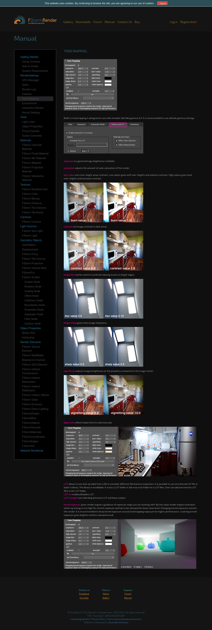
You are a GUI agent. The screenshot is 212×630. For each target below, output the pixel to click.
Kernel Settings (31, 112)
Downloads (83, 22)
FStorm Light (29, 235)
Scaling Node (32, 291)
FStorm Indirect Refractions (31, 379)
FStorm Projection (32, 263)
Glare (25, 84)
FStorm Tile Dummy (33, 258)
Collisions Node (34, 300)
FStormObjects (31, 422)
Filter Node (31, 319)
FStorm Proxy (30, 254)
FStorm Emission (32, 404)
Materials (25, 140)
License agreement (80, 619)
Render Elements (30, 342)
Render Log (29, 89)
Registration (188, 22)
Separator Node (34, 314)
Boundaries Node (35, 305)
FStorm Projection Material (32, 169)
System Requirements (35, 70)
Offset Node (32, 295)
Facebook (84, 593)
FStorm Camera (31, 221)
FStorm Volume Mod (34, 268)
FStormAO (28, 446)
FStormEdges (30, 441)
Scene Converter (32, 135)
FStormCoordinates (33, 436)
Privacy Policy (98, 619)
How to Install (30, 66)
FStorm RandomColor (35, 189)
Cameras (25, 217)
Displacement (30, 249)
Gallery (68, 22)
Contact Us (124, 22)
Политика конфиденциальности (124, 619)
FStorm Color (30, 194)
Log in (174, 22)
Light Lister (28, 121)
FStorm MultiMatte (33, 355)
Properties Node (34, 309)
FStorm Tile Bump (32, 212)
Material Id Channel (33, 360)
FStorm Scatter (31, 277)
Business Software (118, 622)
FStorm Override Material (32, 147)
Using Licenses (31, 61)
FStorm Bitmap (31, 198)
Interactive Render (33, 108)
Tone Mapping (30, 98)
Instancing (28, 337)
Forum (97, 22)
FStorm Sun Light (32, 231)
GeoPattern (29, 244)
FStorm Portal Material (35, 153)
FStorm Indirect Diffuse (35, 395)
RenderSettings (29, 75)
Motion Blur (28, 332)
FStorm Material (31, 162)
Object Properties (32, 126)
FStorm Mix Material (34, 158)
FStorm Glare (30, 399)
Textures (25, 184)
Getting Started (29, 57)
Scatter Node (32, 282)
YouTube (84, 597)
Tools (23, 117)
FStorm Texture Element (31, 348)
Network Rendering (31, 450)
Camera (26, 94)
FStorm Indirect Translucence (31, 371)
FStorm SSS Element (34, 364)
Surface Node (33, 323)
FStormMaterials (31, 432)
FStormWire (29, 418)
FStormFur (28, 272)
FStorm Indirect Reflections (31, 388)
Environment (29, 103)
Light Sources (28, 226)
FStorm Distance (32, 203)
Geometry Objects (31, 240)
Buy (137, 22)
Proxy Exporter (31, 131)
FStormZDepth (30, 413)
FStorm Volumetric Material (33, 178)
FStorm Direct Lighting (35, 409)
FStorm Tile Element (34, 207)
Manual (110, 22)
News (106, 593)
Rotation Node (33, 286)
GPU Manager (30, 80)
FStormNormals (31, 427)
